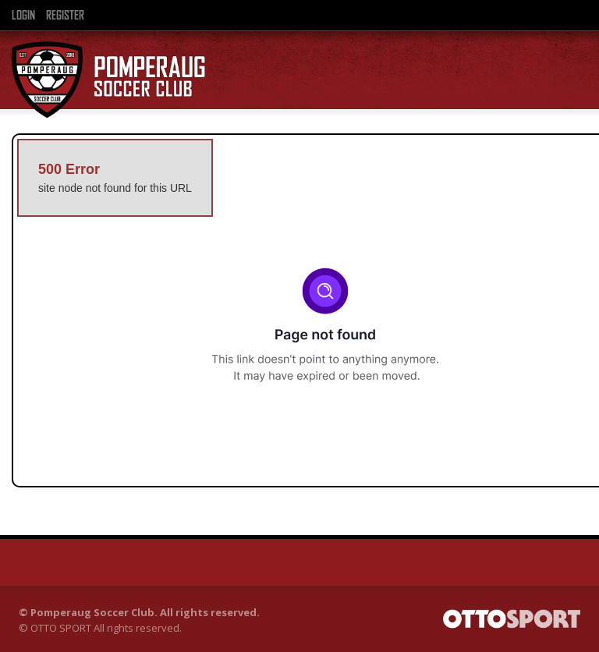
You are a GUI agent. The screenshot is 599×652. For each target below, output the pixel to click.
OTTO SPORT (60, 628)
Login (23, 16)
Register (65, 16)
